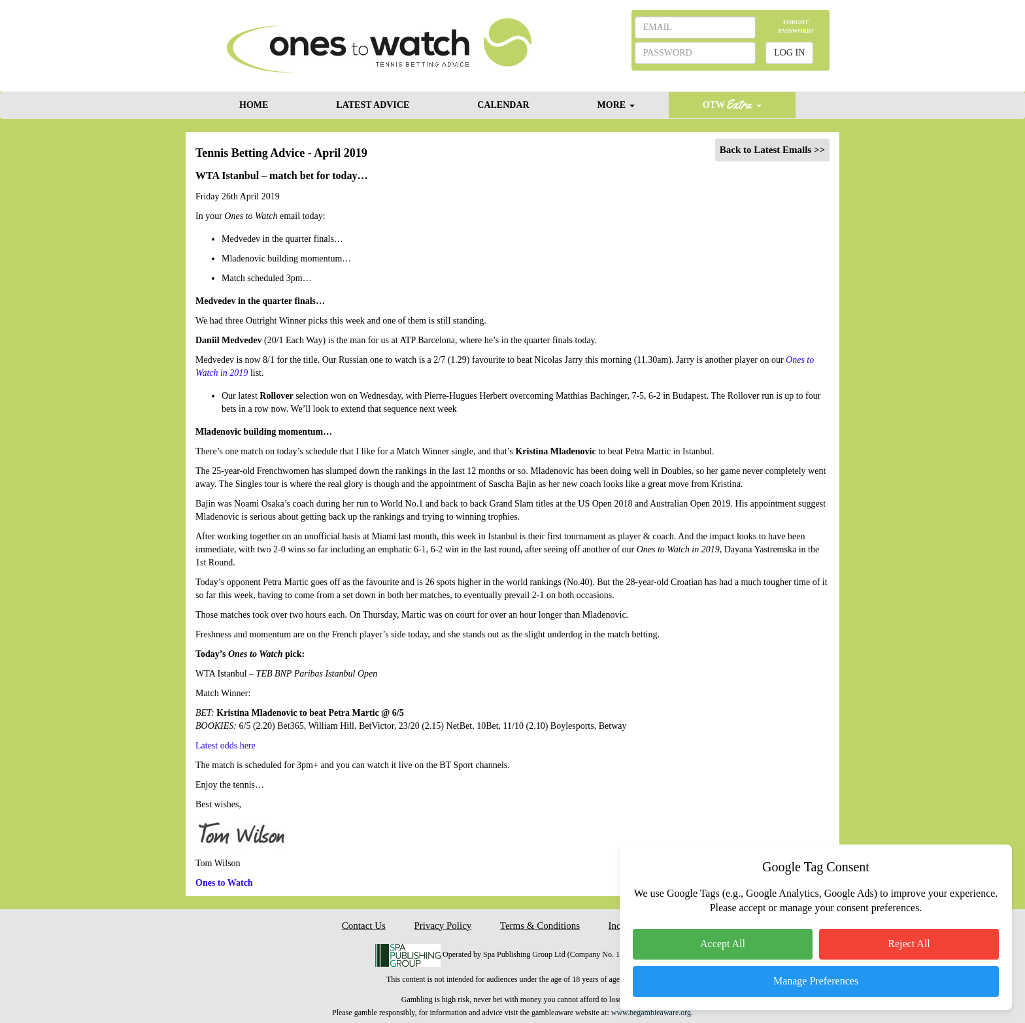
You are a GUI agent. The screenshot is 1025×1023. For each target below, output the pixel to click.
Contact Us (364, 925)
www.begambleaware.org (651, 1012)
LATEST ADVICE (372, 105)
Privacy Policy (442, 925)
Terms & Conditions (540, 925)
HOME (253, 105)
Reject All (909, 943)
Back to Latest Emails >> (772, 149)
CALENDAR (503, 105)
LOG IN (789, 53)
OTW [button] (732, 104)
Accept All (722, 943)
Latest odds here (225, 745)
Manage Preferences (815, 980)
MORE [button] (616, 105)
